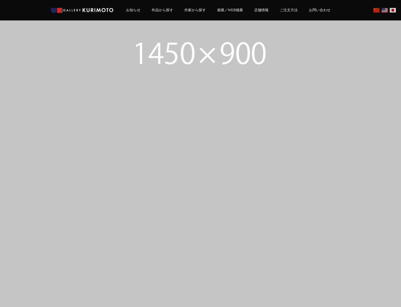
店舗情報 (261, 10)
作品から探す (162, 10)
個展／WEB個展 (230, 10)
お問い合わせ (319, 10)
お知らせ (133, 10)
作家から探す (195, 10)
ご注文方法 (289, 10)
